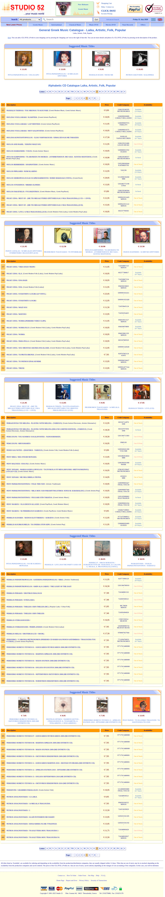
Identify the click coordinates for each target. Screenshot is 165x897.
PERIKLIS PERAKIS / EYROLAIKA (21, 600)
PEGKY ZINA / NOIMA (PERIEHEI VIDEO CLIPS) (26, 321)
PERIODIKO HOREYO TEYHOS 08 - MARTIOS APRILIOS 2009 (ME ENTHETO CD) (39, 743)
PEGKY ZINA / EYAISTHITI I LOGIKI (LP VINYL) (26, 294)
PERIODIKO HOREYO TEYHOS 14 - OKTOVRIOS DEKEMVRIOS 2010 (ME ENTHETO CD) (43, 783)
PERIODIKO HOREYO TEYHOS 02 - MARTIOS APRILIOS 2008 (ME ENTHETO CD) (39, 654)
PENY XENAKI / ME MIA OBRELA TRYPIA (24, 477)
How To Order (71, 875)
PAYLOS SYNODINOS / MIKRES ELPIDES (23, 185)
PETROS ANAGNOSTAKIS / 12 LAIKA (22, 797)
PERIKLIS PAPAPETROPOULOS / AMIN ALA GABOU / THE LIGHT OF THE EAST (39, 586)
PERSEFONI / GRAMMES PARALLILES (22, 790)
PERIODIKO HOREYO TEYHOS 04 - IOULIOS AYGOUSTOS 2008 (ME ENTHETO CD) (40, 667)
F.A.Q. (103, 875)
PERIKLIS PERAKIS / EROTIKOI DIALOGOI (24, 593)
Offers (143, 25)
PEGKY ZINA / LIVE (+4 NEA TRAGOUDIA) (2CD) (27, 212)
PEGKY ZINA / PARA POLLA (18, 341)
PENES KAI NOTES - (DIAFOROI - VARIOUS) (25, 450)
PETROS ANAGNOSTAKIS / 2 (18, 810)
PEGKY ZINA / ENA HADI (17, 280)
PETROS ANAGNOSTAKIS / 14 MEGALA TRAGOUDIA (28, 803)
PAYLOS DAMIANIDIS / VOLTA (19, 151)
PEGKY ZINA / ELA (14, 273)
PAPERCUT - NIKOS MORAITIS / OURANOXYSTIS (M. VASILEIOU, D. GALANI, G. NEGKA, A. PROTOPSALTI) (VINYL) (102, 565)
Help (103, 7)
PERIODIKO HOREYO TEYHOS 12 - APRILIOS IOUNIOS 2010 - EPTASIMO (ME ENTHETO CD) (102, 721)
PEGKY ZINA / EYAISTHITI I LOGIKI (21, 300)
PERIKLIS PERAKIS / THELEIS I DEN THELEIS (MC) (28, 607)
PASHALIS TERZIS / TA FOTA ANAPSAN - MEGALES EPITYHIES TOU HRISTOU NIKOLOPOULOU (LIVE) (63, 408)
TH (72, 91)
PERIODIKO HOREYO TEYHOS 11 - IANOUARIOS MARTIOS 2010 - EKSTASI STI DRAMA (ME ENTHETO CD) (51, 763)
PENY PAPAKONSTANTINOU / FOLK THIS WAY (26, 484)
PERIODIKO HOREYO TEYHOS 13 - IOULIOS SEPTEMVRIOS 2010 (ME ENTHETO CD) (41, 776)
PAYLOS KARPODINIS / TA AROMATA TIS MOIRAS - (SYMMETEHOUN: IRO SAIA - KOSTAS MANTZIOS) (49, 157)
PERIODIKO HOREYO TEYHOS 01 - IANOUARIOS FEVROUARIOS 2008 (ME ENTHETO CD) (43, 647)
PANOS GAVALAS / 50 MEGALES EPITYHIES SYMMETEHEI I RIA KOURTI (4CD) (24, 252)
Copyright (43, 893)
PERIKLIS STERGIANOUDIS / (19, 620)
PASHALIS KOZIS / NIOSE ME (101, 75)
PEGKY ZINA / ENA (14, 287)
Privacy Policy (84, 880)
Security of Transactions (99, 880)
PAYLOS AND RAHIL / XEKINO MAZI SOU (24, 144)
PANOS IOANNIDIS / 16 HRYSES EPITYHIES (141, 252)
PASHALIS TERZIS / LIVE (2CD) (141, 408)
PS (118, 91)
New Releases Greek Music (83, 6)
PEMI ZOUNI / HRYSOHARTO (19, 443)
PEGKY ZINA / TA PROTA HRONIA (20, 355)
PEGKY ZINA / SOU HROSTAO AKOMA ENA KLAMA (28, 348)
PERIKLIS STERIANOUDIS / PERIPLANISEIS (25, 627)
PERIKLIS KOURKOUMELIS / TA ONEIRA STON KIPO (28, 524)
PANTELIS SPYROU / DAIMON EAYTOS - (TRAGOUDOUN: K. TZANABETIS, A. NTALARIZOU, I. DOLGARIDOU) (62, 721)
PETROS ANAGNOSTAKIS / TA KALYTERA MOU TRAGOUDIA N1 (33, 837)
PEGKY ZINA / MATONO (16, 314)
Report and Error (71, 880)
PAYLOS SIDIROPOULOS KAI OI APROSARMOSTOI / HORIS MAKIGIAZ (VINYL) (39, 178)
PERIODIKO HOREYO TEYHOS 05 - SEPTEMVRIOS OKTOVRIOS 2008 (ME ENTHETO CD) (43, 674)
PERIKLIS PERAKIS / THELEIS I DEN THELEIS (25, 613)
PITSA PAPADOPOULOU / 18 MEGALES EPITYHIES (62, 75)
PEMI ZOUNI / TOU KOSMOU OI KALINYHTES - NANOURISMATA (34, 437)
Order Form (82, 875)
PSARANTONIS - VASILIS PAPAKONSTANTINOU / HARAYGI (141, 565)
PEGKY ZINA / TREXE (15, 368)
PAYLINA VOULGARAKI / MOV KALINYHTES (25, 131)
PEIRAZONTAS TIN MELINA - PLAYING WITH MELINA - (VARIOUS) (34, 423)
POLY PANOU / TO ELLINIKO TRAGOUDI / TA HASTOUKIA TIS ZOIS (141, 721)
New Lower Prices (14, 25)
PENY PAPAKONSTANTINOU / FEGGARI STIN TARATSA (29, 497)
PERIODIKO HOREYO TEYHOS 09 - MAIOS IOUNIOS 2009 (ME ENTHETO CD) (38, 749)
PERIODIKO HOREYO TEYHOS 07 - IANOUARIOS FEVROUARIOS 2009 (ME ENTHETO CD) (43, 736)
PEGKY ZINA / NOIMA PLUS (18, 327)
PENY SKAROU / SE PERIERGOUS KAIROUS (25, 511)
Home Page (60, 880)
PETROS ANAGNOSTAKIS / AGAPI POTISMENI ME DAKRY (31, 817)
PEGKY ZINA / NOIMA (16, 334)
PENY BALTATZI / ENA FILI (18, 464)
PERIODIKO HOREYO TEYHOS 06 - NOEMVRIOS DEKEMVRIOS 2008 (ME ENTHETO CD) (43, 681)
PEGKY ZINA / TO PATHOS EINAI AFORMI (24, 361)
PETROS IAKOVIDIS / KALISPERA (140, 75)
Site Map (91, 875)
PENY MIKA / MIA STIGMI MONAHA (22, 457)
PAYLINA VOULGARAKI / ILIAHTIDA (22, 117)
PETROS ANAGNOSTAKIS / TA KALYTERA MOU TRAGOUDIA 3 (32, 830)
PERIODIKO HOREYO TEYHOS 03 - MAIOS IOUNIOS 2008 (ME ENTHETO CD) (38, 661)
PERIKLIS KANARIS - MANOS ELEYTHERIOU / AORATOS (30, 518)
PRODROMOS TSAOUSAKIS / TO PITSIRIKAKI (63, 252)
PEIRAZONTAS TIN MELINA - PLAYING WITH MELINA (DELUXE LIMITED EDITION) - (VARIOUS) (47, 429)
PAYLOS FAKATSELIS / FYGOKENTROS (23, 191)
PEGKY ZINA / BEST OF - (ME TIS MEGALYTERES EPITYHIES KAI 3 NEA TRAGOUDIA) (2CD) (45, 205)
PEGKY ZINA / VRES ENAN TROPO (21, 267)
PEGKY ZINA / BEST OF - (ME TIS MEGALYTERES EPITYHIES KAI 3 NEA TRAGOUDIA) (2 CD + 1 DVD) (48, 198)
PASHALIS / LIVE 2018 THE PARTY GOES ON (63, 565)
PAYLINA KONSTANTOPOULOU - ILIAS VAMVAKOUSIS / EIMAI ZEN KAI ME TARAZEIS (43, 137)
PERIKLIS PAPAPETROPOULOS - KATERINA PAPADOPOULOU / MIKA (35, 580)
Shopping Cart (106, 3)
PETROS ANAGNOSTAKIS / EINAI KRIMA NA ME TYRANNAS (32, 824)
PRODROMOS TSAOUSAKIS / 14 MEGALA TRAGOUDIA (102, 408)
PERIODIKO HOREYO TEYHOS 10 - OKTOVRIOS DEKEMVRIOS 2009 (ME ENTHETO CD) (23, 721)
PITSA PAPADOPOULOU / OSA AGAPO (23, 75)
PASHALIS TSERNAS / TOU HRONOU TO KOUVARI (27, 110)
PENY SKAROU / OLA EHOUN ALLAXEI (23, 504)
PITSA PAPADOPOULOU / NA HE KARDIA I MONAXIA (23, 565)
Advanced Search (112, 19)
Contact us (110, 7)
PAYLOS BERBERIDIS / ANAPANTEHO (22, 164)
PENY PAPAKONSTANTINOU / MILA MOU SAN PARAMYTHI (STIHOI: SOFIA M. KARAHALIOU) (46, 491)
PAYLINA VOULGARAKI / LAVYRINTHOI (23, 124)
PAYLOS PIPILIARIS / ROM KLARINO (22, 171)
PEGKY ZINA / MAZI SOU (17, 307)
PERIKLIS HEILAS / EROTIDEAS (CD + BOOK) (25, 634)
